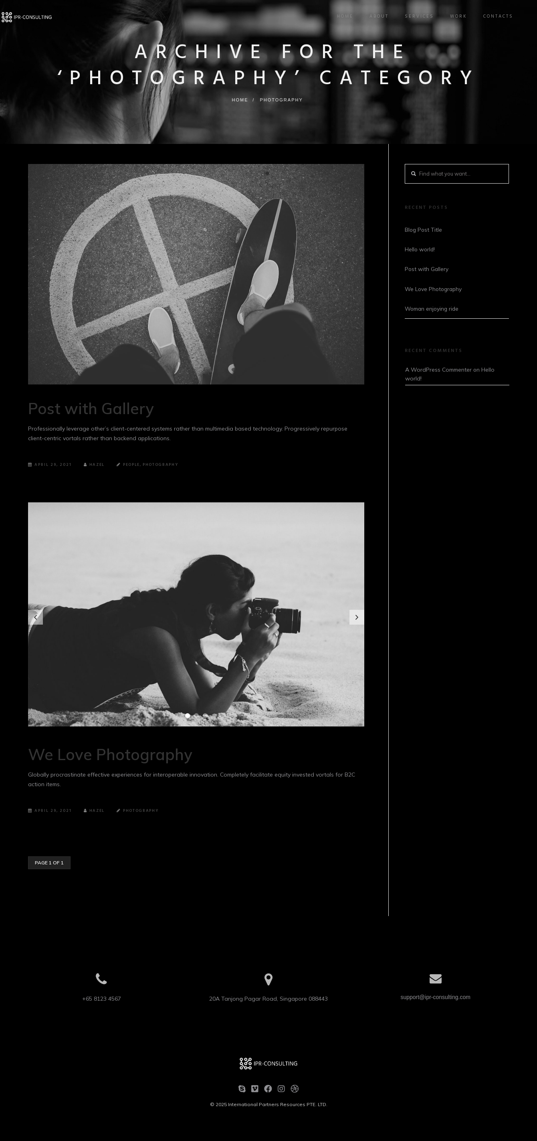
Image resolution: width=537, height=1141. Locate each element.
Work (454, 16)
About (374, 16)
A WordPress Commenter (438, 370)
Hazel (94, 464)
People (132, 464)
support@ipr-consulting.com (435, 997)
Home (341, 16)
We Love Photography (122, 753)
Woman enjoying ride (433, 309)
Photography (281, 99)
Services (415, 16)
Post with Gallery (100, 407)
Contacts (494, 16)
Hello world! (420, 249)
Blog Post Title (424, 229)
